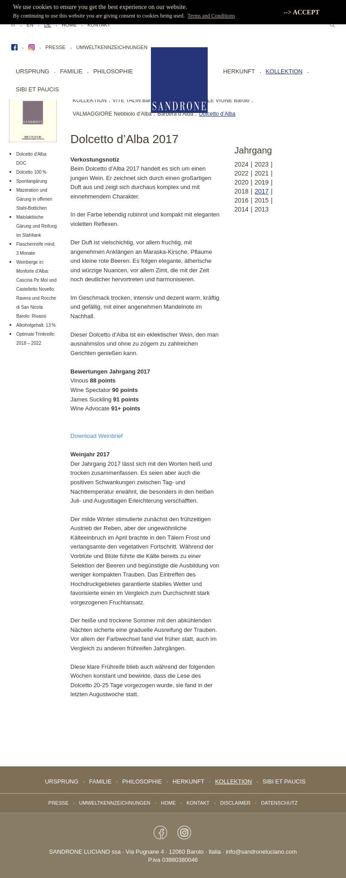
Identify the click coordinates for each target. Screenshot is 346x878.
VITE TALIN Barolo (135, 100)
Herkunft (239, 71)
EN (30, 24)
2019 (262, 182)
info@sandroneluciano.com (261, 851)
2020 (241, 182)
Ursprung (32, 71)
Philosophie (113, 71)
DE (47, 24)
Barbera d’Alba (175, 114)
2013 (262, 209)
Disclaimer (235, 803)
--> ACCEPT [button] (301, 12)
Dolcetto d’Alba (217, 114)
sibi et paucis (37, 89)
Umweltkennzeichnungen (111, 47)
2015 (262, 200)
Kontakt (98, 24)
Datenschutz (279, 803)
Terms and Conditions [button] (211, 16)
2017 (262, 191)
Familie (71, 71)
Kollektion (284, 71)
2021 (262, 173)
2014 (241, 209)
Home (69, 24)
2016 (241, 200)
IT (13, 24)
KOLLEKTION (89, 100)
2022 (241, 173)
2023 (262, 164)
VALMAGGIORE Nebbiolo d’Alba (112, 114)
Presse (56, 47)
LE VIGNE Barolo (228, 100)
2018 (241, 191)
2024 (241, 164)
